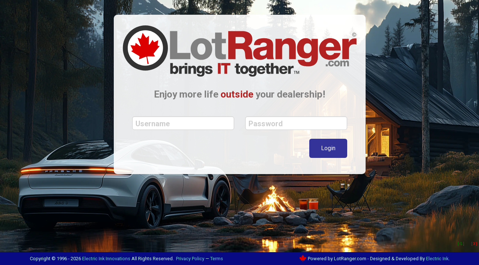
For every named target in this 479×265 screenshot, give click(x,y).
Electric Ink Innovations (106, 258)
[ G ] (461, 244)
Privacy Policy (190, 258)
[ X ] (474, 244)
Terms (216, 258)
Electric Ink (437, 258)
